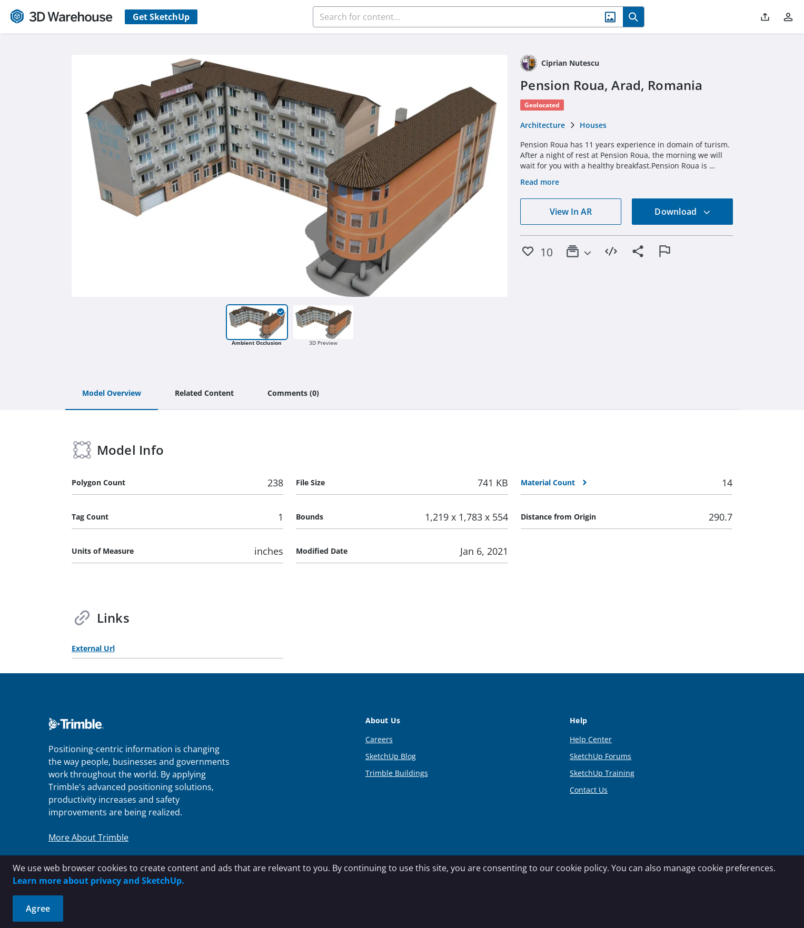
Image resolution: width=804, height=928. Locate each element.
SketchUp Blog (390, 756)
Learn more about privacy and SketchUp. (98, 880)
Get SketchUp (161, 17)
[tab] (111, 393)
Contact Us (589, 790)
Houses (593, 125)
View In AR (571, 211)
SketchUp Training (602, 773)
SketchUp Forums (600, 756)
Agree (38, 908)
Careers (379, 739)
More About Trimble (88, 837)
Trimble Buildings (396, 773)
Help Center (591, 739)
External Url (93, 648)
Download (682, 211)
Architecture (542, 125)
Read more (539, 182)
